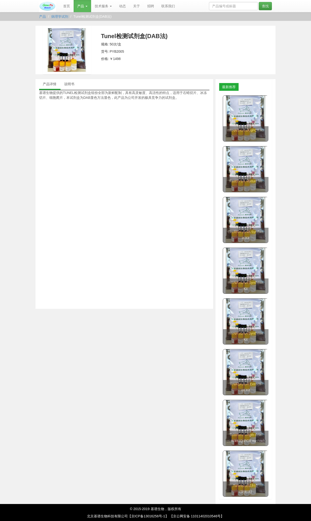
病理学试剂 (59, 16)
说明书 (69, 84)
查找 (265, 6)
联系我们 (168, 6)
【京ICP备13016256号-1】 (148, 516)
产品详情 (49, 84)
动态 (122, 6)
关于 (136, 6)
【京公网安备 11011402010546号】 (197, 516)
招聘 (150, 6)
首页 (66, 6)
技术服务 (103, 6)
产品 (82, 6)
